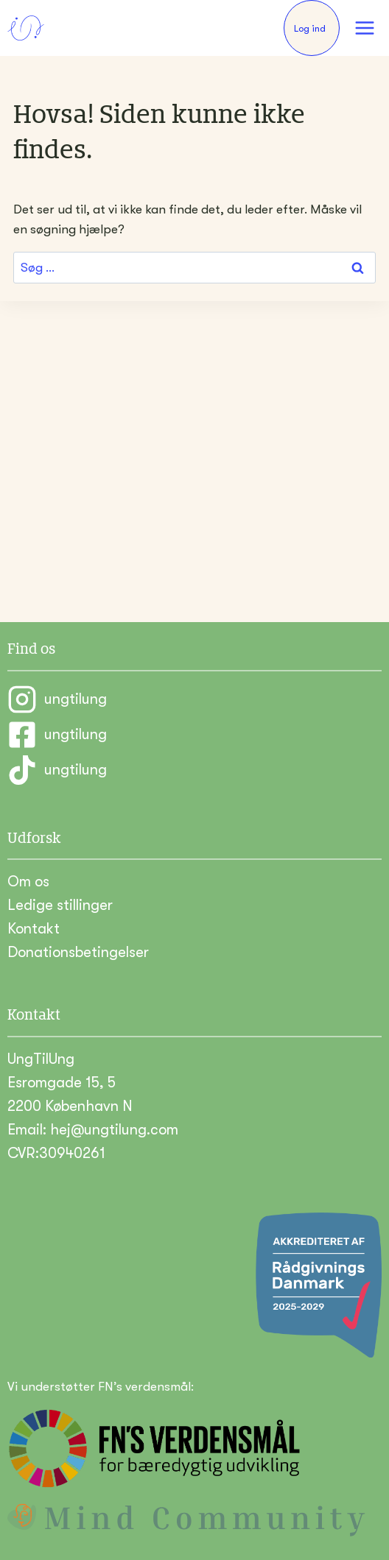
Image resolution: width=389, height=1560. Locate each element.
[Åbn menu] (364, 28)
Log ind (310, 28)
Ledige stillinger (60, 905)
